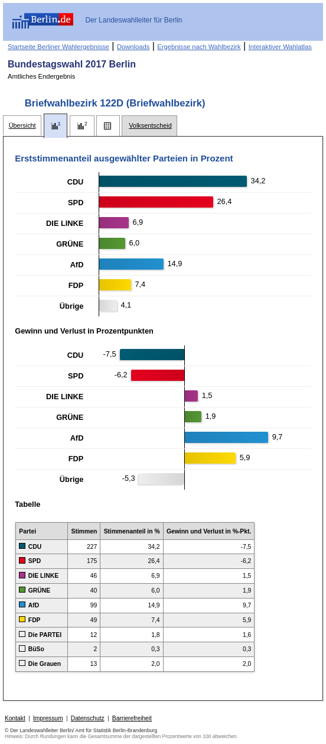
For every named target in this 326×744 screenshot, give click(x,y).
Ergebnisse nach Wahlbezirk (198, 46)
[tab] (22, 126)
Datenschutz (88, 718)
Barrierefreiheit (132, 718)
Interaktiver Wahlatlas (280, 46)
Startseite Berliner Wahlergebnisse (58, 46)
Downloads (133, 46)
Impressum (48, 718)
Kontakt (15, 718)
